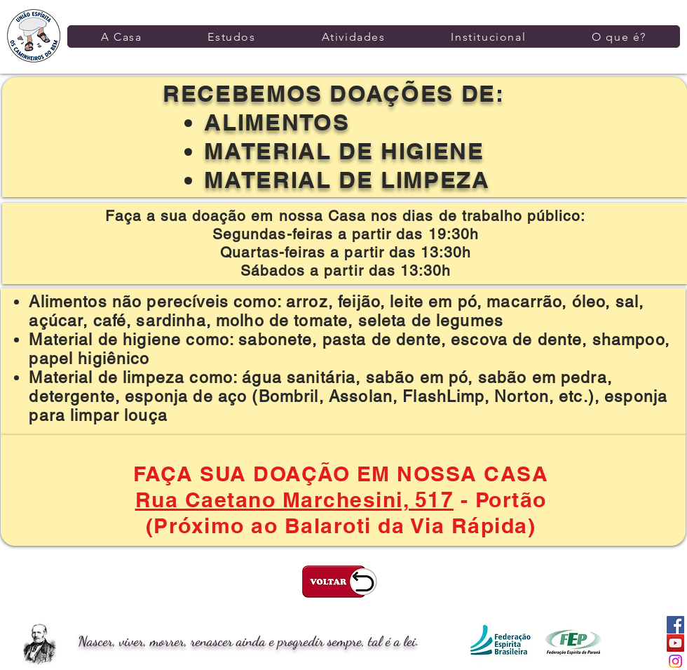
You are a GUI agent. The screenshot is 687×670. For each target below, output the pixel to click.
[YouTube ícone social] (675, 643)
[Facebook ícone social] (675, 625)
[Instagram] (675, 661)
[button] (121, 36)
